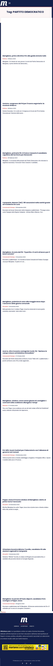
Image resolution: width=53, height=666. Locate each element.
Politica (5, 59)
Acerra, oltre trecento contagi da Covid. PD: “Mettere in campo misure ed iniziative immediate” (25, 352)
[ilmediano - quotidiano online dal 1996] (3, 3)
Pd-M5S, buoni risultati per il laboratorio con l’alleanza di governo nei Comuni (25, 451)
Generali (5, 405)
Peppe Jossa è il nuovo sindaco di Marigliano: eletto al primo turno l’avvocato (24, 501)
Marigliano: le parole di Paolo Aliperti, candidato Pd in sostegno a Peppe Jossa (24, 600)
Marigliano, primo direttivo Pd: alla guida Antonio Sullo (24, 56)
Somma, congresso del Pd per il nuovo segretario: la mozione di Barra (23, 104)
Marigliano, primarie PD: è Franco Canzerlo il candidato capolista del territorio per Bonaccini (25, 154)
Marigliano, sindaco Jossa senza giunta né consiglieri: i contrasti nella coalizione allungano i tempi (25, 402)
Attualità (5, 306)
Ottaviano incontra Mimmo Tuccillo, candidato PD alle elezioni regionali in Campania (24, 550)
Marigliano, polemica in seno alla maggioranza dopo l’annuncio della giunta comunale (24, 303)
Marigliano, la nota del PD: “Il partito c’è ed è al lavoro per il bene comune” (26, 253)
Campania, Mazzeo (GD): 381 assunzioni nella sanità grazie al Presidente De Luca (26, 204)
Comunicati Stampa (9, 207)
